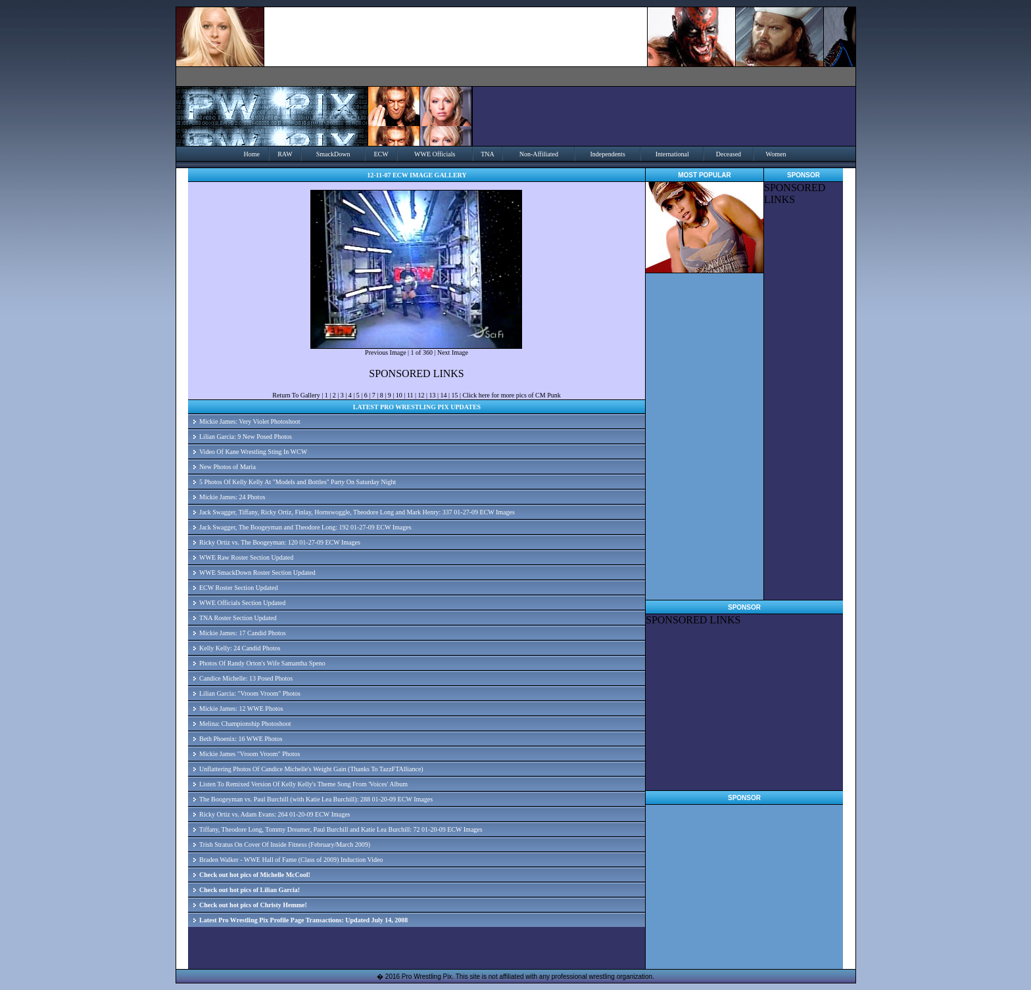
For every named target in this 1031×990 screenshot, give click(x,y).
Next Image (452, 352)
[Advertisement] (803, 403)
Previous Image (385, 352)
